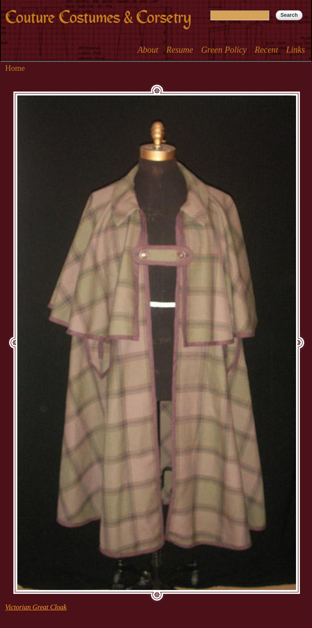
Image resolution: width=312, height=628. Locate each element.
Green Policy (223, 49)
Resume (179, 49)
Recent (266, 49)
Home (15, 68)
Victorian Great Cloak (36, 607)
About (147, 49)
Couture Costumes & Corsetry (98, 17)
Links (295, 49)
